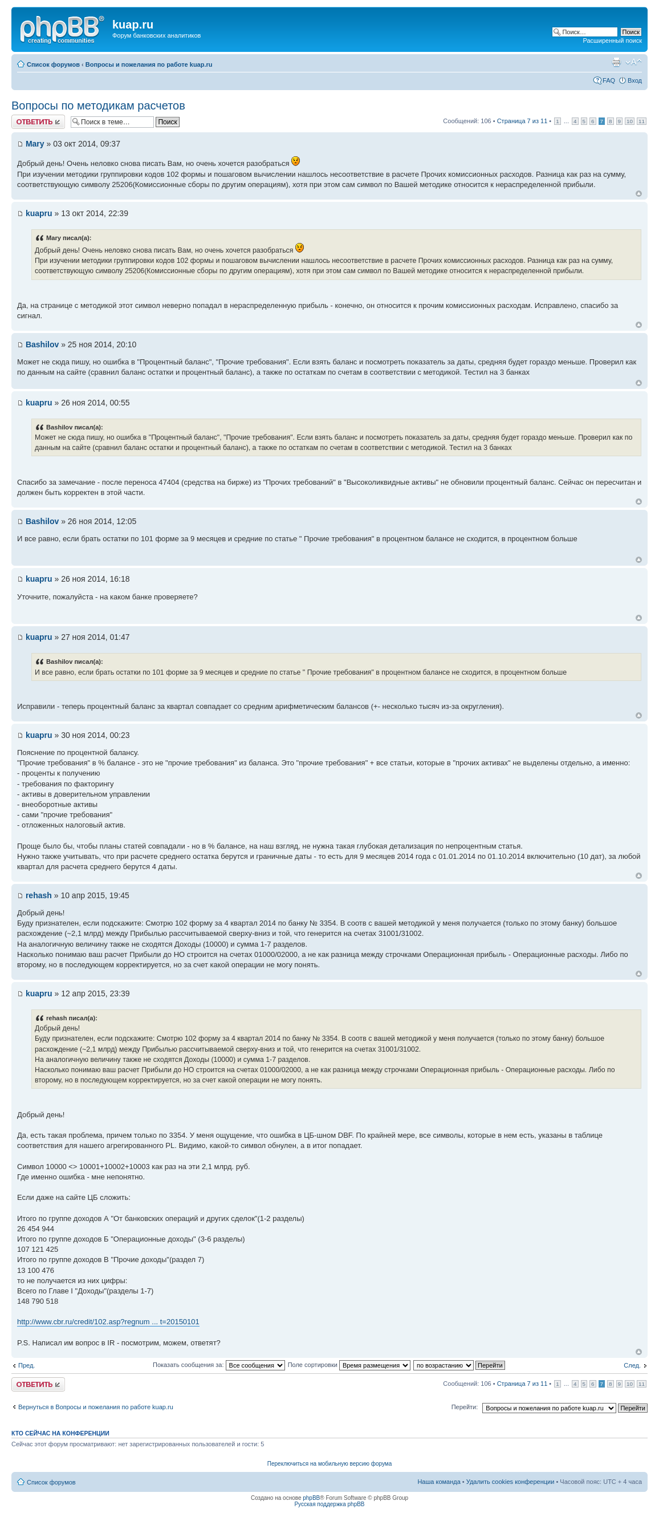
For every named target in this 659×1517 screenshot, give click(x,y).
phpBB (311, 1498)
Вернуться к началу (639, 193)
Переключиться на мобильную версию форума (329, 1464)
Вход (635, 80)
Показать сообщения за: (219, 1364)
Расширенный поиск (612, 40)
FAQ (609, 80)
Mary (35, 143)
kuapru (39, 213)
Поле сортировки (349, 1364)
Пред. (26, 1365)
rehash (39, 895)
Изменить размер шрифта (633, 62)
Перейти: (464, 1407)
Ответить (38, 122)
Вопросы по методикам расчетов (98, 105)
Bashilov (42, 344)
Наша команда (438, 1481)
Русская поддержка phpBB (329, 1504)
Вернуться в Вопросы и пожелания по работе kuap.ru (95, 1407)
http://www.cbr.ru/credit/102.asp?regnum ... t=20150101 (108, 1321)
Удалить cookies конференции (510, 1481)
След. (632, 1365)
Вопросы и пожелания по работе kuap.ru (149, 64)
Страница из (522, 120)
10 (630, 121)
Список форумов (53, 64)
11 (641, 121)
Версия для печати (616, 62)
